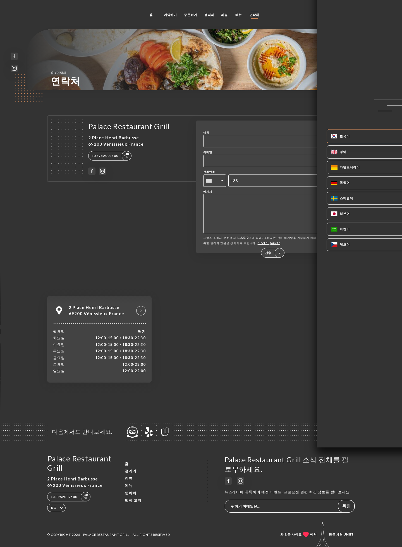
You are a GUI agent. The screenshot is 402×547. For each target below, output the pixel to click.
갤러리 (209, 14)
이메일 (207, 152)
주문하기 (190, 14)
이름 (206, 132)
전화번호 (209, 171)
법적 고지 (133, 500)
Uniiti (349, 534)
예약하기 (170, 14)
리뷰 (224, 14)
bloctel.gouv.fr (269, 251)
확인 (346, 505)
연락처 (254, 14)
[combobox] (215, 180)
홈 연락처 (58, 72)
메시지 (207, 191)
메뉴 (238, 14)
